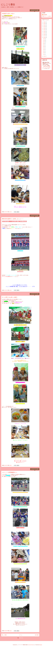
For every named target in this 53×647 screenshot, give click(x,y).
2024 (44, 25)
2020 (44, 31)
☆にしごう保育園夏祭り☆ (9, 472)
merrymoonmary (30, 644)
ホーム (20, 634)
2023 (44, 26)
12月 (44, 38)
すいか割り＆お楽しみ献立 (9, 297)
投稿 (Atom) (21, 637)
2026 (44, 22)
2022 (44, 28)
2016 (44, 37)
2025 (44, 23)
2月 (44, 52)
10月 (44, 41)
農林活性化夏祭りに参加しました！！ (12, 219)
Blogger (40, 644)
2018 (44, 34)
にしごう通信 (8, 4)
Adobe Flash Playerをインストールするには (47, 67)
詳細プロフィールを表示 (46, 16)
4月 (44, 49)
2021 (44, 29)
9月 (44, 43)
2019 (44, 32)
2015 (44, 56)
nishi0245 (45, 14)
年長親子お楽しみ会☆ (8, 13)
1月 (44, 54)
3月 (44, 51)
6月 (44, 46)
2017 (44, 35)
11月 (44, 40)
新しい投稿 (4, 634)
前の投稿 (37, 634)
